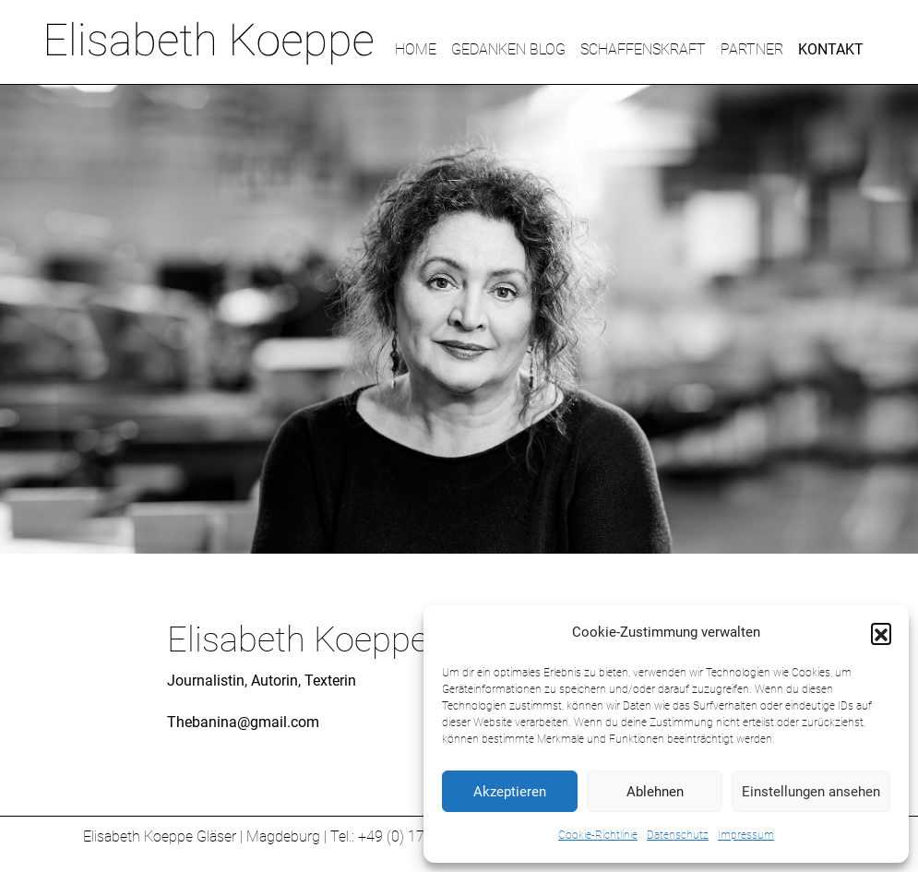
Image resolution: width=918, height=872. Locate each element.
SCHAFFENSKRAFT (643, 49)
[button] (881, 633)
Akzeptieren (509, 791)
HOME (415, 49)
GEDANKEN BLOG (508, 49)
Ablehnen (655, 791)
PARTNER (752, 49)
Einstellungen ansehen (811, 791)
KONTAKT (831, 49)
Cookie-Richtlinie (598, 835)
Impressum (746, 835)
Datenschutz (678, 835)
